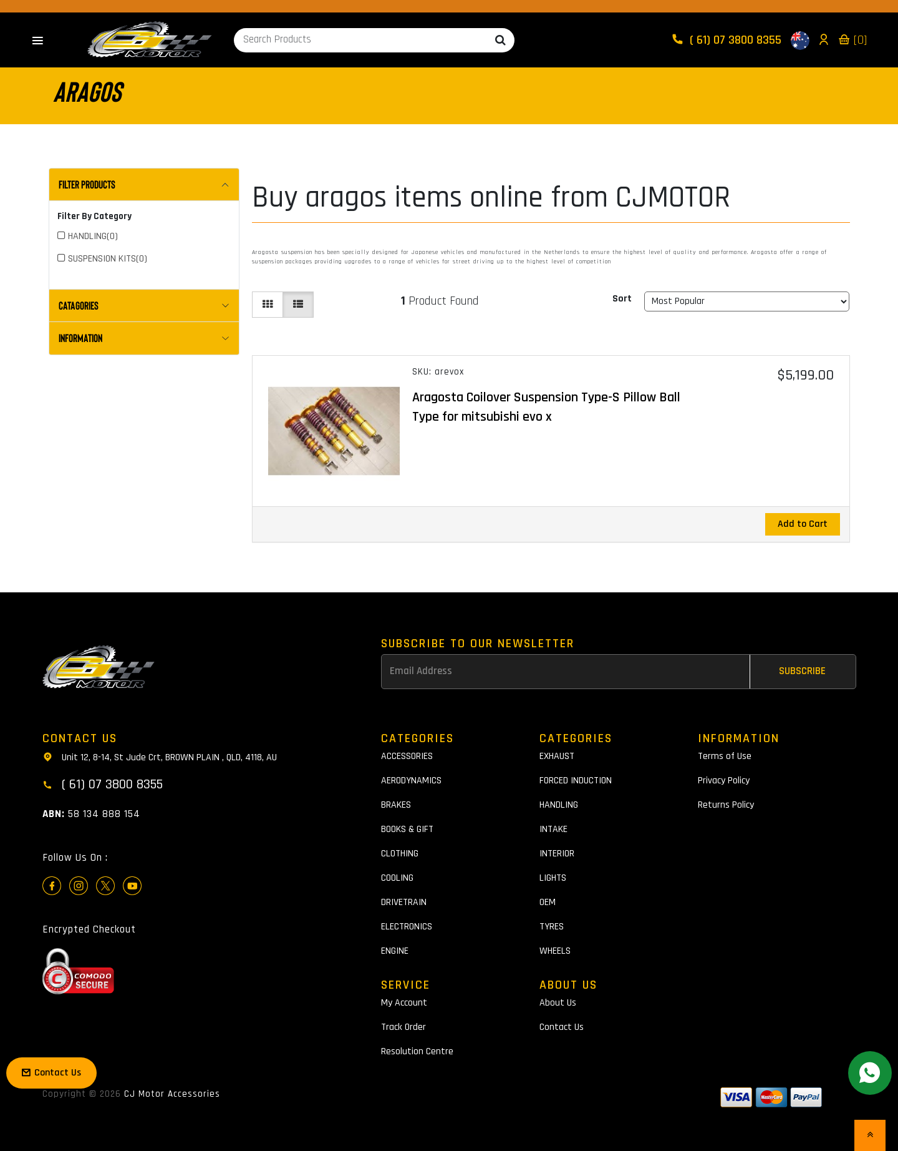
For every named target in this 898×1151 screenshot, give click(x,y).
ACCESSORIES (407, 756)
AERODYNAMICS (411, 780)
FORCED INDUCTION (575, 780)
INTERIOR (556, 853)
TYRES (551, 926)
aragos (87, 90)
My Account (404, 1002)
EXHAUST (556, 756)
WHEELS (555, 951)
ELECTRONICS (406, 926)
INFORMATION (80, 338)
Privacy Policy (724, 780)
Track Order (403, 1027)
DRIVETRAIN (404, 902)
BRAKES (396, 804)
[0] (852, 40)
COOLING (397, 877)
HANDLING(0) (93, 236)
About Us (557, 1002)
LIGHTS (552, 877)
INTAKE (553, 829)
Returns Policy (726, 804)
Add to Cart (803, 524)
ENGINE (394, 951)
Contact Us (561, 1027)
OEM (547, 902)
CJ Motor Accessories (172, 1094)
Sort (622, 298)
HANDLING (558, 804)
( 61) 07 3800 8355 (728, 40)
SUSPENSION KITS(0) (107, 258)
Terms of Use (724, 756)
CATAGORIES (79, 305)
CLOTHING (399, 853)
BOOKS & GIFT (407, 829)
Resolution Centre (417, 1051)
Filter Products (87, 184)
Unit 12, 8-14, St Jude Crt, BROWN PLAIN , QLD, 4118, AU (159, 756)
